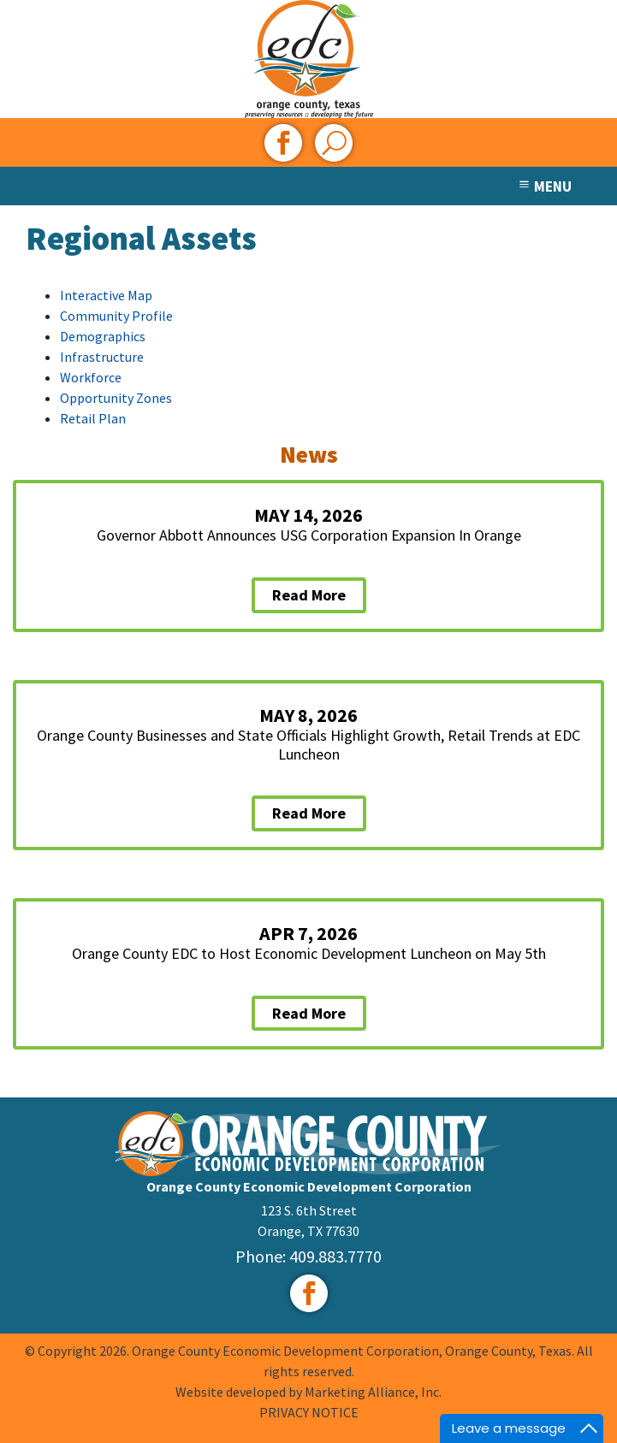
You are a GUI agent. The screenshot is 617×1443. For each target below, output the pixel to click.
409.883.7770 (335, 1256)
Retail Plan (93, 418)
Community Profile (116, 315)
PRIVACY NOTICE (309, 1412)
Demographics (102, 336)
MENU (544, 186)
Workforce (91, 377)
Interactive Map (106, 295)
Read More (309, 595)
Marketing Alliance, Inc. (373, 1391)
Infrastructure (102, 356)
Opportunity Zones (116, 397)
